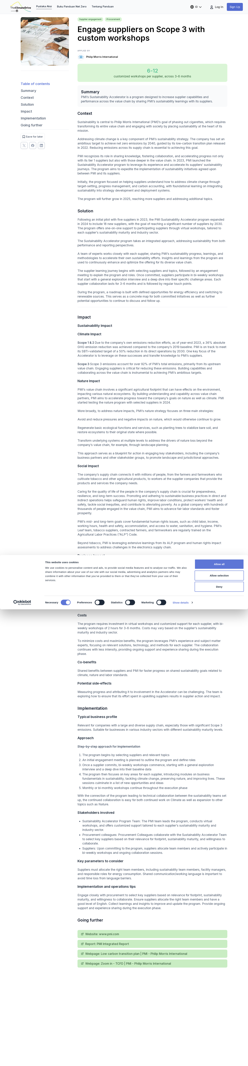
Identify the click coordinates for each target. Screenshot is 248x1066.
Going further (32, 125)
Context (27, 97)
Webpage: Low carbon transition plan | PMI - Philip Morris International (134, 954)
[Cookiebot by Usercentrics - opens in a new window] (22, 1059)
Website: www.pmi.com (100, 934)
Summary (28, 91)
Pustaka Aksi (44, 6)
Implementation (33, 118)
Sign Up (235, 7)
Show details (181, 1059)
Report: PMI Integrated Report (105, 944)
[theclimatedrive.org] (20, 7)
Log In (216, 7)
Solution (27, 104)
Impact (26, 111)
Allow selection (219, 1032)
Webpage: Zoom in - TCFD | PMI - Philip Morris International (126, 963)
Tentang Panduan (103, 6)
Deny (219, 1043)
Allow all (219, 1020)
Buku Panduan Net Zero (71, 6)
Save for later (33, 136)
